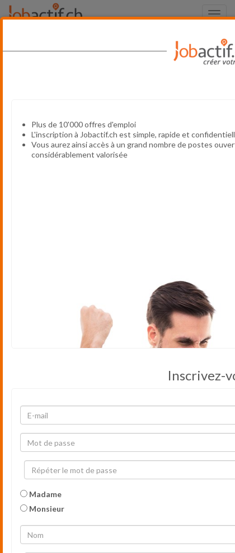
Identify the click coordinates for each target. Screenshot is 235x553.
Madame (41, 494)
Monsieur (42, 508)
